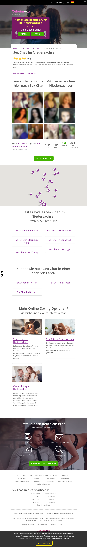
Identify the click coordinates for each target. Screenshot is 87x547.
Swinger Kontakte (43, 484)
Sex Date (37, 481)
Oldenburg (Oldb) (51, 494)
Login (67, 2)
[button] (55, 190)
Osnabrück (51, 496)
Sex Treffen (51, 478)
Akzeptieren (44, 543)
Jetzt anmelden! (56, 2)
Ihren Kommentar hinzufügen (25, 74)
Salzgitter (51, 499)
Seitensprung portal (37, 475)
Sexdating (65, 475)
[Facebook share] (2, 275)
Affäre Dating (21, 475)
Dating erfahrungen (22, 481)
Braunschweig (36, 494)
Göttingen (35, 496)
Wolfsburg (51, 502)
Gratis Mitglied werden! (43, 463)
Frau (37, 34)
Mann (24, 34)
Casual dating (21, 478)
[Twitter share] (2, 272)
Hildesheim (35, 502)
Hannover (35, 499)
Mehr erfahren (43, 158)
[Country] (72, 2)
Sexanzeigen (50, 481)
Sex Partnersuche (50, 475)
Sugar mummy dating (64, 481)
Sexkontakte (65, 478)
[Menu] (85, 2)
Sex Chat (37, 478)
